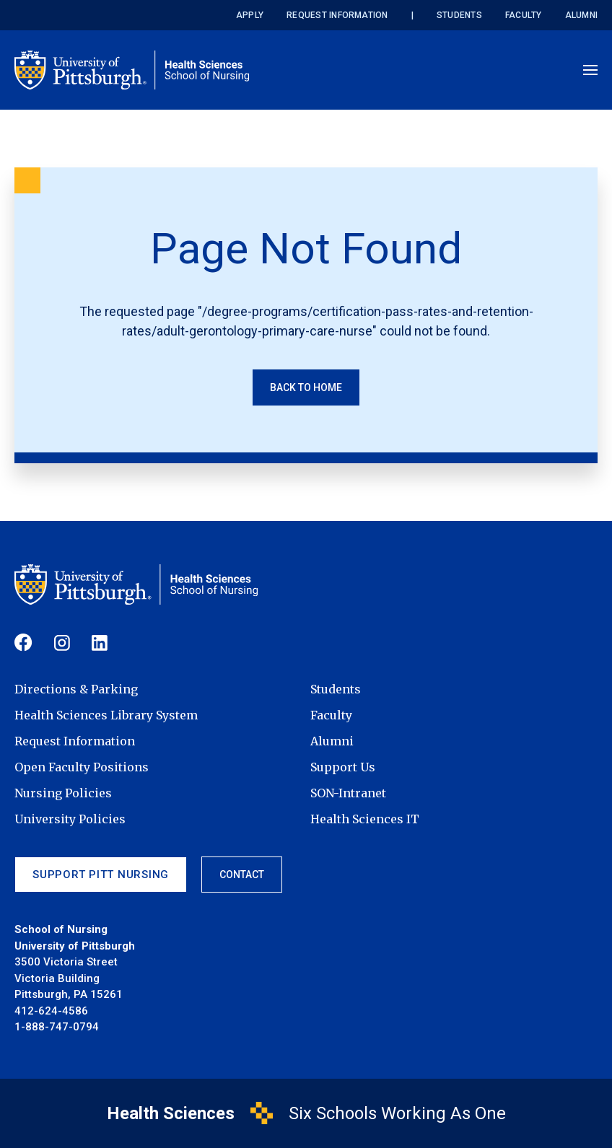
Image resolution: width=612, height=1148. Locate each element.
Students (459, 15)
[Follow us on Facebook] (23, 643)
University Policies (70, 819)
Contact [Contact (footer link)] (241, 874)
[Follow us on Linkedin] (100, 643)
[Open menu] (590, 70)
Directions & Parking (76, 689)
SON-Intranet (348, 793)
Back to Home (306, 387)
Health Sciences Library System (106, 715)
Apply (249, 15)
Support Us (342, 767)
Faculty (523, 15)
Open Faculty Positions (81, 767)
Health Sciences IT (364, 819)
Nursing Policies (63, 793)
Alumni (581, 15)
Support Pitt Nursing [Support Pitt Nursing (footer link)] (100, 874)
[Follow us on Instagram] (62, 643)
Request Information (337, 15)
